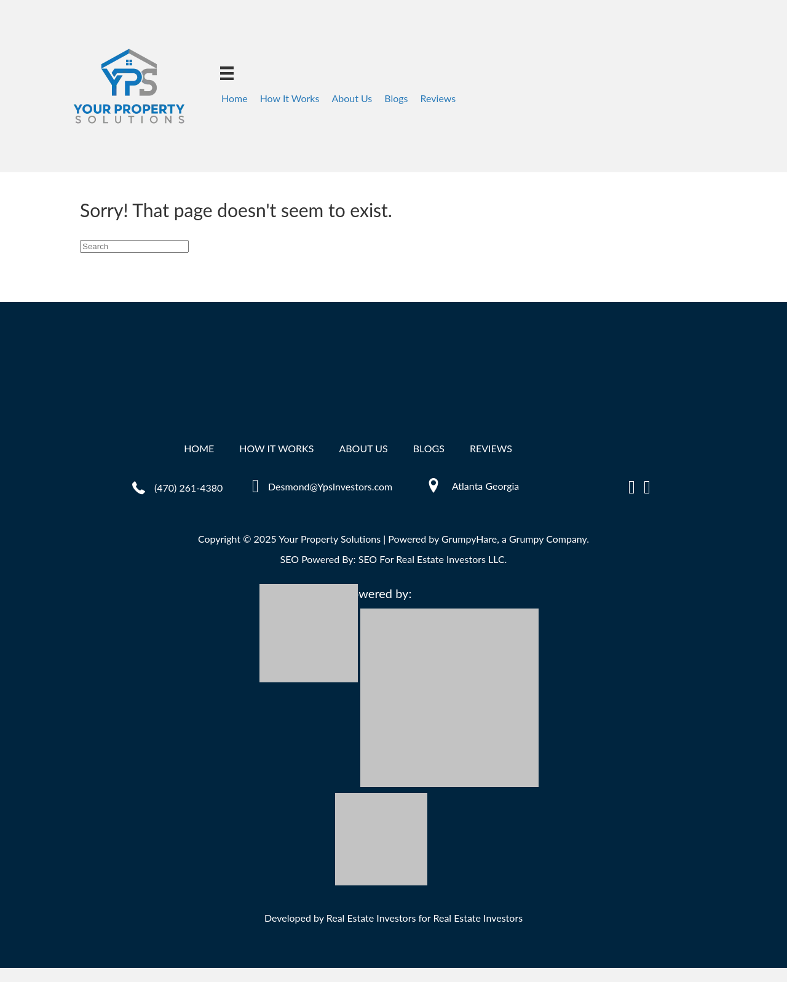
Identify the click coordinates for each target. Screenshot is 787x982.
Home (234, 98)
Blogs (396, 98)
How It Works (290, 98)
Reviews (438, 98)
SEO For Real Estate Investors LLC (431, 559)
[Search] (134, 246)
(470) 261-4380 (188, 487)
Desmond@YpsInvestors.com (330, 486)
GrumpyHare (469, 539)
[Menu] (227, 73)
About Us (351, 98)
